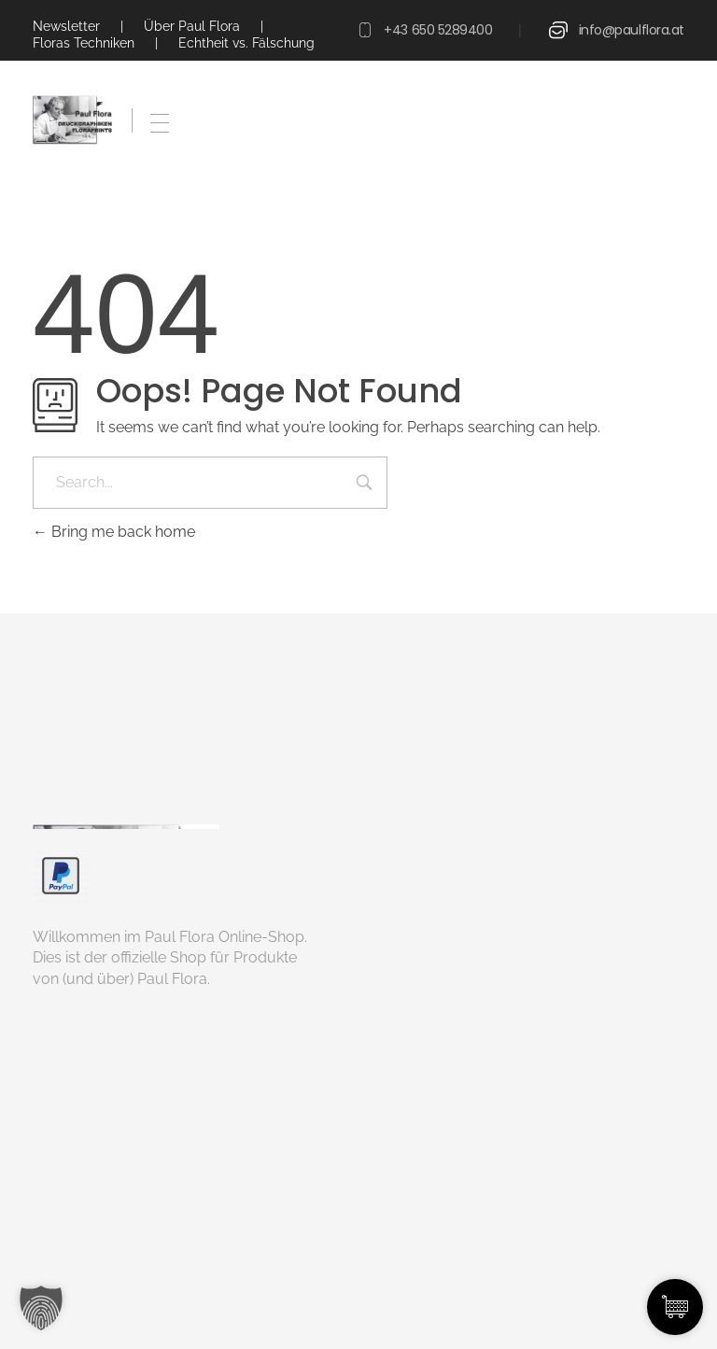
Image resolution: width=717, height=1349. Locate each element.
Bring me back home (114, 532)
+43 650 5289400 (438, 30)
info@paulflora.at (631, 30)
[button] (41, 1308)
